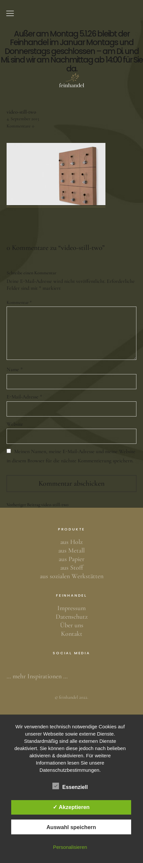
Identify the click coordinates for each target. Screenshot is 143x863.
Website (15, 424)
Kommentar (19, 302)
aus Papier (71, 559)
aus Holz (71, 542)
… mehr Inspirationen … (37, 676)
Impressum (71, 608)
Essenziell (70, 786)
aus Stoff (71, 568)
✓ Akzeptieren (71, 807)
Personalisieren (70, 847)
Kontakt (71, 634)
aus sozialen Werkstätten (71, 576)
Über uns (71, 625)
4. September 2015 (23, 118)
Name (15, 369)
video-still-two (38, 505)
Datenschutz (72, 617)
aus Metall (71, 550)
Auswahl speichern (71, 827)
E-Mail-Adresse (24, 396)
